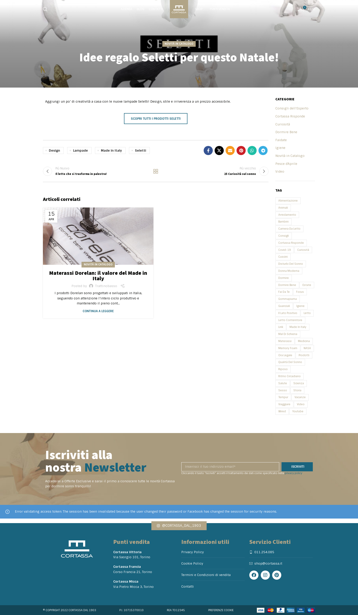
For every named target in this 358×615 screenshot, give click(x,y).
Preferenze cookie (221, 610)
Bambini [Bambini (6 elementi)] (283, 221)
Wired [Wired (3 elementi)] (282, 411)
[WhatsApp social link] (252, 150)
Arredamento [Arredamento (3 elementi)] (287, 215)
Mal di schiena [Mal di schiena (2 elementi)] (287, 334)
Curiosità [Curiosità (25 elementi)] (303, 250)
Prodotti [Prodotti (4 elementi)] (304, 355)
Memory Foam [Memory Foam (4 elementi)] (287, 348)
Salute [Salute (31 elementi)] (282, 383)
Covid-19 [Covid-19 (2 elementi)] (284, 250)
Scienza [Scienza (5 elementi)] (298, 383)
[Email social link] (230, 150)
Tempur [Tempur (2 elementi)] (283, 397)
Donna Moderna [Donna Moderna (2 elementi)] (288, 271)
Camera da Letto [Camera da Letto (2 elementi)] (289, 229)
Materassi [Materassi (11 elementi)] (285, 341)
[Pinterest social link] (241, 150)
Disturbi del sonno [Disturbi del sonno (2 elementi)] (290, 264)
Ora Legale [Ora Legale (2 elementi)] (285, 355)
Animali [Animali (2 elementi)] (283, 208)
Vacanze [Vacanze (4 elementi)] (300, 397)
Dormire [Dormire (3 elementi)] (283, 278)
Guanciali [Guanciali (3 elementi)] (284, 306)
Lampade (80, 150)
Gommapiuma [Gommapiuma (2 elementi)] (287, 299)
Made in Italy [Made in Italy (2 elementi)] (298, 327)
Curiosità (282, 124)
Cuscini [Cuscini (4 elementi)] (283, 257)
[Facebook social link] (208, 150)
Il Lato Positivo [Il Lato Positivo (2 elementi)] (287, 313)
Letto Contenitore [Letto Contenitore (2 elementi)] (290, 320)
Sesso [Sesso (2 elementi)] (282, 390)
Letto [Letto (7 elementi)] (307, 313)
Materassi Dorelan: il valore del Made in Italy (98, 276)
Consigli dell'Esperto (291, 108)
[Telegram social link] (263, 150)
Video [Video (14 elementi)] (301, 404)
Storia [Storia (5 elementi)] (297, 390)
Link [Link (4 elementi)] (280, 327)
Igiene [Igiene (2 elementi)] (300, 306)
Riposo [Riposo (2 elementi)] (283, 369)
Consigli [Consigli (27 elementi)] (283, 236)
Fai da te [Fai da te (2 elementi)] (284, 292)
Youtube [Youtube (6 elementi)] (297, 411)
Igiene (280, 148)
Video (279, 171)
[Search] (45, 9)
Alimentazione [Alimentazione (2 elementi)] (288, 200)
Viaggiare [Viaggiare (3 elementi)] (284, 404)
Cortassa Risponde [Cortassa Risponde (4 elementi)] (291, 243)
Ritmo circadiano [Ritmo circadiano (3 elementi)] (289, 376)
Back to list (155, 171)
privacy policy (293, 473)
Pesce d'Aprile (286, 164)
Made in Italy (111, 150)
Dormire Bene (286, 132)
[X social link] (219, 150)
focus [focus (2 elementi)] (300, 292)
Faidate (281, 140)
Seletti (140, 150)
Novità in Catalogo (179, 44)
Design (54, 150)
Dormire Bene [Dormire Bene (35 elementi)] (287, 285)
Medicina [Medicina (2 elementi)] (304, 341)
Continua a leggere (98, 311)
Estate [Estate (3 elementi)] (307, 285)
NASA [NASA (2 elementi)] (307, 348)
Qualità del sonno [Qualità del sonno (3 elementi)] (290, 362)
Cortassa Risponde (290, 116)
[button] (179, 525)
